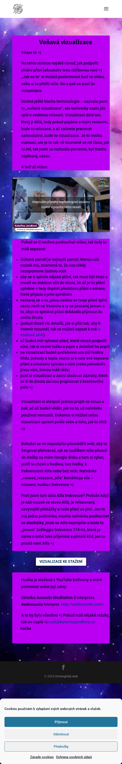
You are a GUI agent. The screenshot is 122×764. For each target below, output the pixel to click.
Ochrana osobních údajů (74, 757)
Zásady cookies (42, 757)
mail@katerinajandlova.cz (71, 622)
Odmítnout (61, 734)
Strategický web (66, 676)
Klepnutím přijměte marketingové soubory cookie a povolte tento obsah (61, 204)
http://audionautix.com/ (82, 604)
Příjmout (61, 722)
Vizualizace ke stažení (61, 561)
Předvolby (61, 747)
